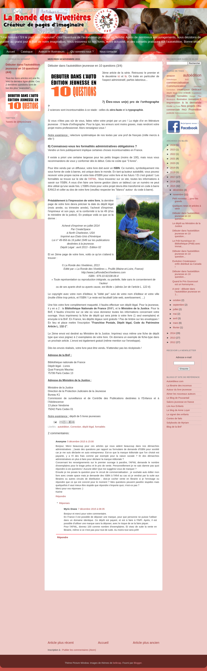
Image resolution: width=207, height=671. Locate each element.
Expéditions (196, 93)
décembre (178, 190)
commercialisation (178, 82)
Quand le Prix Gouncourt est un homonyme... (185, 282)
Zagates (191, 113)
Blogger (138, 663)
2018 (173, 172)
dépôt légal (88, 426)
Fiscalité (171, 96)
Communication (176, 86)
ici (119, 76)
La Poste (176, 106)
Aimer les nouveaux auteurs (181, 394)
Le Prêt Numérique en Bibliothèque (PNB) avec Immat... (186, 244)
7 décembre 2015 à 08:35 (91, 509)
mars (176, 323)
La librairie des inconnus (179, 385)
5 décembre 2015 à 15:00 (80, 441)
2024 (173, 145)
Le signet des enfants (178, 414)
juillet (176, 309)
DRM (180, 93)
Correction (75, 426)
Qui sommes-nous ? (82, 51)
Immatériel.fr (194, 99)
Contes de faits (174, 418)
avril (175, 318)
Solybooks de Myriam (178, 422)
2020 (173, 163)
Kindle (169, 106)
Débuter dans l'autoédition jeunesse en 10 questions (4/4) (23, 68)
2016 (173, 181)
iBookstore (171, 99)
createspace (183, 89)
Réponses (64, 503)
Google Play (195, 96)
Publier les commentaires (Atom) (79, 650)
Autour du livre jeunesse (179, 389)
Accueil (10, 51)
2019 (173, 167)
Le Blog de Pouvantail (178, 398)
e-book (187, 92)
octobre (177, 300)
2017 (173, 177)
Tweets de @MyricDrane (18, 122)
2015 (173, 186)
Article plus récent (61, 642)
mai (175, 314)
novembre (178, 194)
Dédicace (196, 89)
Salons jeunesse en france (180, 402)
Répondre (61, 496)
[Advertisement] (103, 615)
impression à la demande (184, 102)
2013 (173, 337)
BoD (187, 79)
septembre (179, 304)
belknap (117, 663)
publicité (170, 113)
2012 (173, 342)
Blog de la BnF (174, 426)
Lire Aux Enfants (175, 406)
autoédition (63, 426)
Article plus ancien (146, 642)
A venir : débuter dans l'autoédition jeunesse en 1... (186, 292)
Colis (199, 79)
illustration (182, 99)
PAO (184, 109)
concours (197, 86)
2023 (173, 149)
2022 (173, 154)
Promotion (195, 109)
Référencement (181, 113)
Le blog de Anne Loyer (178, 410)
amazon (171, 75)
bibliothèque (172, 79)
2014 (173, 333)
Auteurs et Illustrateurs (52, 51)
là (125, 76)
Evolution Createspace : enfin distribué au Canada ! (186, 264)
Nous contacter (108, 51)
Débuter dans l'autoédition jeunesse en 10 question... (185, 216)
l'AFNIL (92, 179)
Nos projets (188, 106)
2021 (173, 158)
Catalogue (27, 51)
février (176, 327)
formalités (100, 426)
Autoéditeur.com (175, 381)
